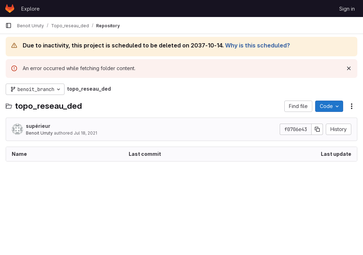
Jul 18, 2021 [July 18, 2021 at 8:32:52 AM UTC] (85, 133)
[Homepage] (10, 8)
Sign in (347, 9)
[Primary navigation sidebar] (8, 25)
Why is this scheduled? (257, 45)
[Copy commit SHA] (317, 129)
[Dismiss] (349, 68)
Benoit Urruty (39, 133)
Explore (30, 9)
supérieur (38, 126)
